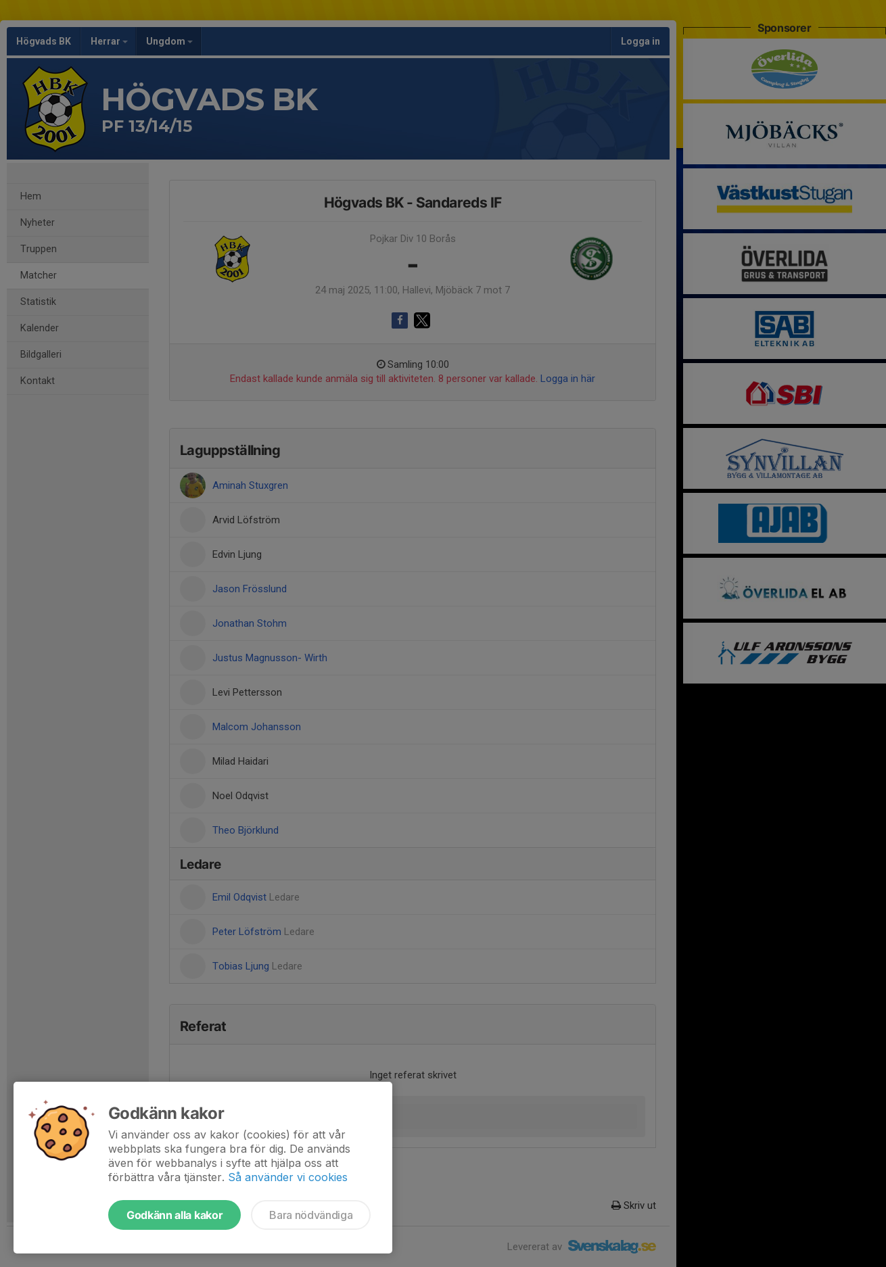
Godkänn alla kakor (174, 1215)
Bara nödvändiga (310, 1215)
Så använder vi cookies (288, 1177)
